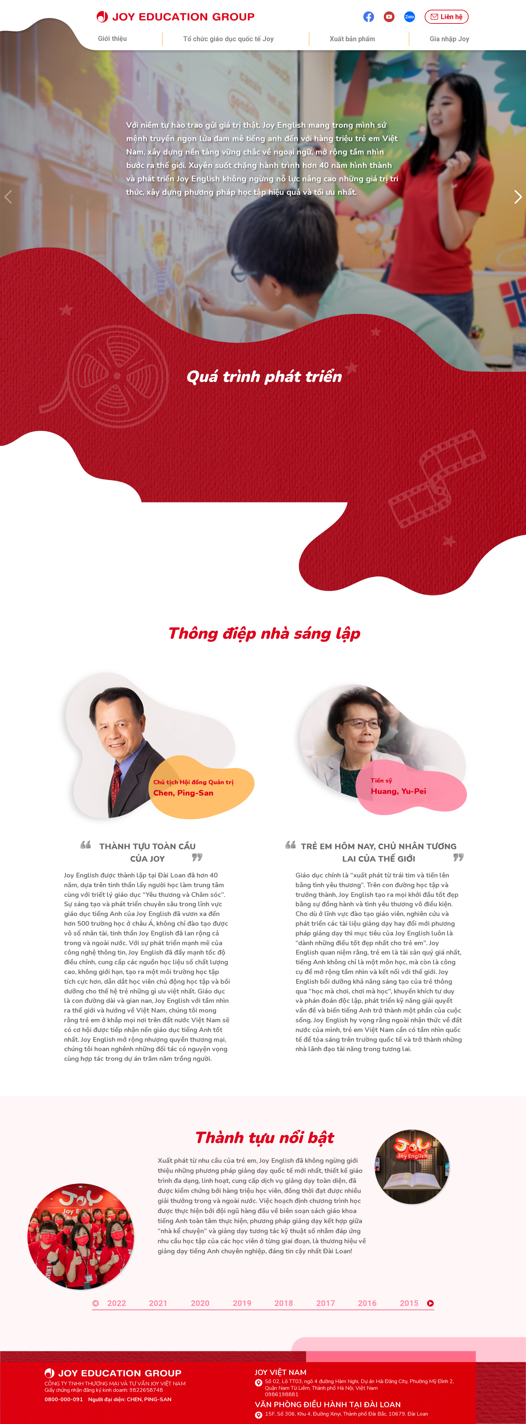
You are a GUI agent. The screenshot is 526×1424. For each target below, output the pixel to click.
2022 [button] (116, 1303)
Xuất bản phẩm (352, 39)
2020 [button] (200, 1303)
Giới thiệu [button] (112, 39)
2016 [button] (367, 1303)
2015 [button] (409, 1303)
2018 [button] (283, 1303)
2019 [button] (242, 1303)
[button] (518, 197)
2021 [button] (158, 1303)
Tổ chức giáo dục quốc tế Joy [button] (228, 39)
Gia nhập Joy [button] (449, 39)
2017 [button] (325, 1303)
